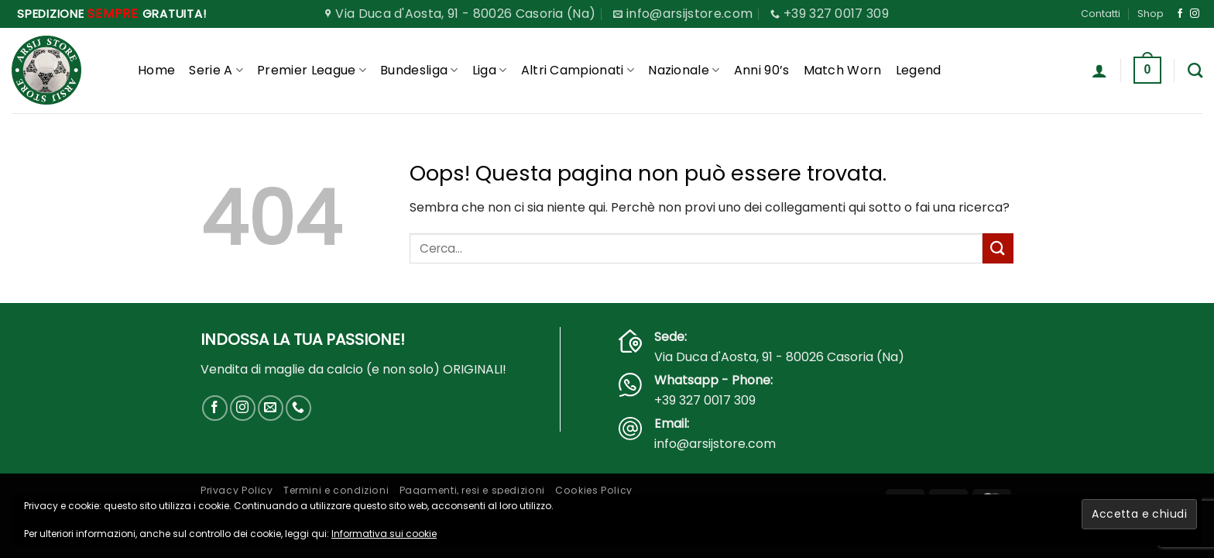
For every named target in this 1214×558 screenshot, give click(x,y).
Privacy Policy (237, 490)
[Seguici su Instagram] (1194, 14)
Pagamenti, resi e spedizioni (472, 490)
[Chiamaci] (298, 408)
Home (156, 70)
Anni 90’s (762, 70)
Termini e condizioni (336, 490)
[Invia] (998, 248)
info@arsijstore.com (715, 444)
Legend (918, 70)
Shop (1150, 13)
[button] (1099, 70)
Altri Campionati (578, 70)
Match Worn (843, 70)
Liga (489, 70)
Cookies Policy (594, 490)
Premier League (311, 70)
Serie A (216, 70)
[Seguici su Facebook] (1180, 14)
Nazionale (683, 70)
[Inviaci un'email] (270, 408)
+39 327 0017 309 (705, 400)
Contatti (1100, 13)
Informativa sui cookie (384, 533)
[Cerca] (1195, 70)
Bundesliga (419, 70)
